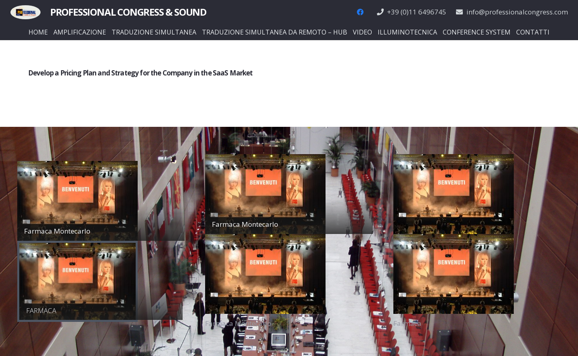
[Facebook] (360, 12)
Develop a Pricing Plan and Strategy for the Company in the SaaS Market (140, 72)
